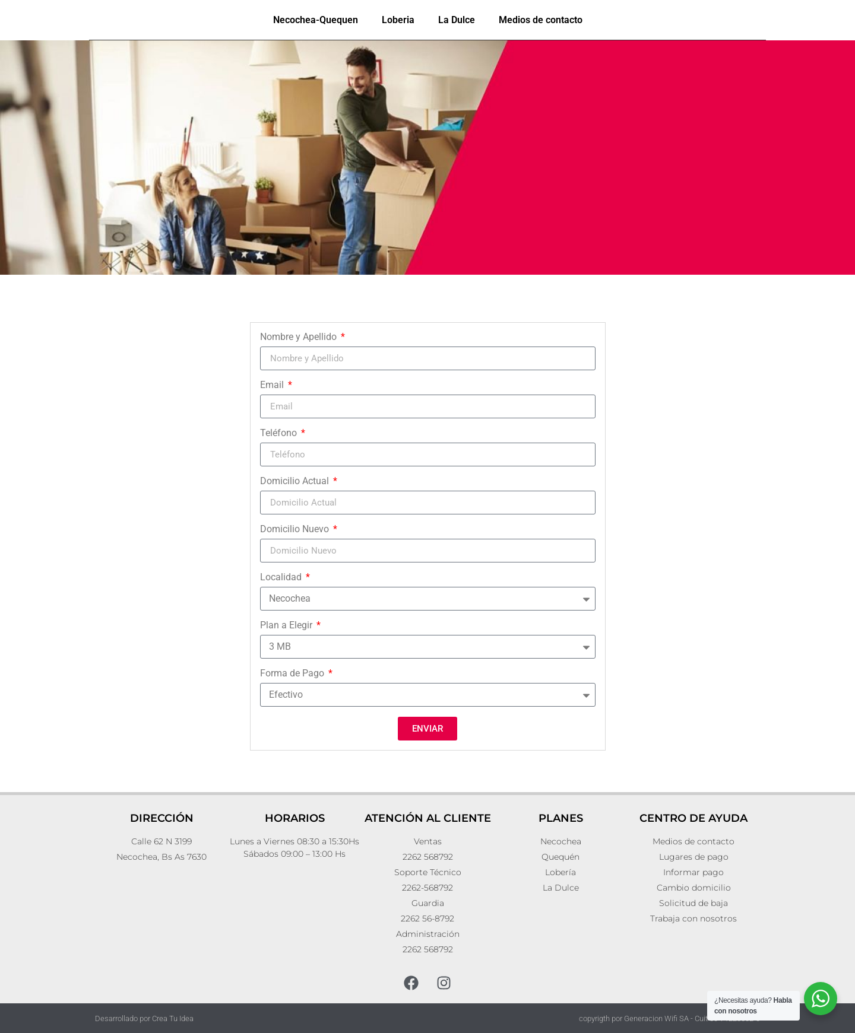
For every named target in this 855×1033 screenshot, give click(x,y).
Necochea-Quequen (315, 20)
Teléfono (279, 433)
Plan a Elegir (287, 626)
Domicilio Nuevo (295, 530)
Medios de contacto (540, 20)
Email (273, 385)
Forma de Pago (293, 674)
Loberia (398, 20)
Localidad (282, 578)
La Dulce (456, 20)
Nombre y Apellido (299, 337)
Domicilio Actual (295, 481)
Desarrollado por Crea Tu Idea (144, 1018)
